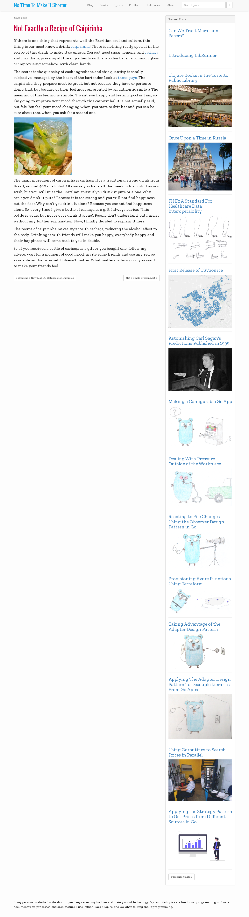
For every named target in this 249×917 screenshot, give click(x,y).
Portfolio (135, 5)
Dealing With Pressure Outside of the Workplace (194, 461)
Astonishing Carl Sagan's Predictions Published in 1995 (198, 341)
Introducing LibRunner (192, 55)
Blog (90, 5)
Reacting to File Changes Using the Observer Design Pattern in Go (196, 521)
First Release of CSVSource (195, 270)
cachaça (151, 52)
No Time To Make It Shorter (40, 6)
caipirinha (80, 46)
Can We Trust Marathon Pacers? (193, 33)
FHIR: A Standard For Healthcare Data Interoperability (190, 206)
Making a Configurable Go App (200, 401)
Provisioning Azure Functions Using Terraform (199, 581)
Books (103, 5)
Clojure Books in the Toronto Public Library (198, 78)
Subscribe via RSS (181, 876)
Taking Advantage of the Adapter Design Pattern (194, 627)
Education (154, 5)
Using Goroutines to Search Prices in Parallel (197, 752)
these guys (127, 77)
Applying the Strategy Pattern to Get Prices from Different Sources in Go (200, 816)
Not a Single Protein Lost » (141, 278)
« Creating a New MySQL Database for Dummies (45, 278)
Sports (118, 5)
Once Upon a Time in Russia (197, 137)
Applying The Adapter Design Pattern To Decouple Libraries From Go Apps (199, 684)
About (171, 5)
